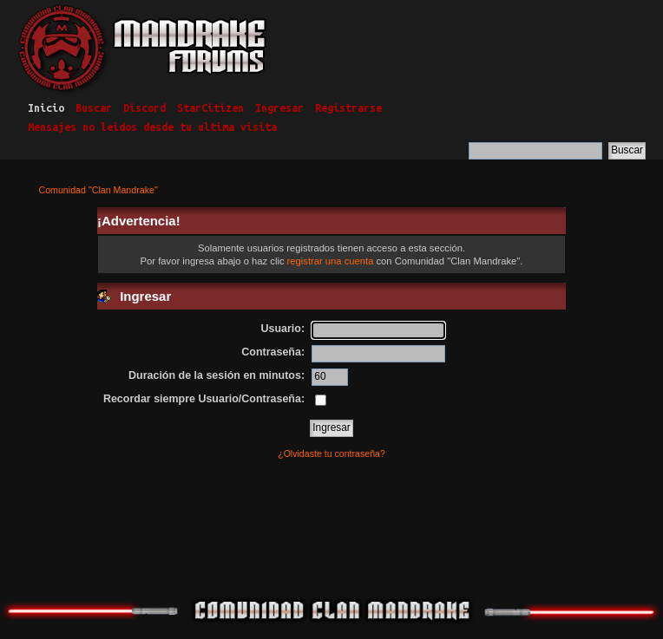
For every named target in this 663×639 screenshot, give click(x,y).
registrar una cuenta (330, 261)
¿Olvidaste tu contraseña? (331, 453)
